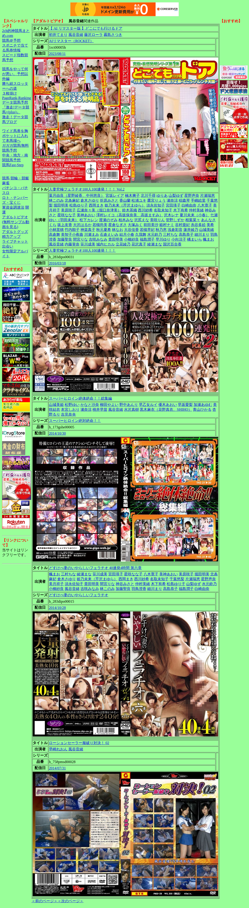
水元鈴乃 (154, 234)
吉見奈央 (68, 414)
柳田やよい (109, 405)
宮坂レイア (114, 196)
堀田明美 (61, 205)
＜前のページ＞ (44, 901)
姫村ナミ (166, 225)
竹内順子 (72, 230)
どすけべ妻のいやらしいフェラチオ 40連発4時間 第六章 (95, 568)
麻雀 (6, 183)
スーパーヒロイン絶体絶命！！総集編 (80, 398)
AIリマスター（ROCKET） (71, 41)
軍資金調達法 (13, 207)
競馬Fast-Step (12, 165)
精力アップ (11, 237)
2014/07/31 (57, 768)
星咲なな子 (66, 215)
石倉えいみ (109, 234)
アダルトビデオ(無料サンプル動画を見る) (15, 222)
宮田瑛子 (173, 205)
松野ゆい (72, 405)
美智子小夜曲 (72, 234)
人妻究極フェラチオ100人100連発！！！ (82, 250)
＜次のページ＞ (70, 901)
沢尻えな (141, 220)
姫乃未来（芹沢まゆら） (125, 205)
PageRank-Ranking (16, 98)
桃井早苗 (100, 409)
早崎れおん (58, 749)
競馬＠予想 (11, 40)
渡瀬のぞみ (108, 220)
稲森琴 (184, 200)
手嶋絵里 (198, 200)
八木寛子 (204, 205)
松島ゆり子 (78, 205)
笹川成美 (87, 244)
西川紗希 (145, 210)
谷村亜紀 (182, 225)
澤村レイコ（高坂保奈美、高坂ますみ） (129, 215)
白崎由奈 (189, 205)
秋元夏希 (103, 230)
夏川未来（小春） (194, 215)
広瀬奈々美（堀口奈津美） (99, 210)
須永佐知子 (155, 205)
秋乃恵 (161, 230)
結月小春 (126, 234)
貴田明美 (115, 239)
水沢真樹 (131, 409)
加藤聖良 (64, 239)
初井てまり (58, 35)
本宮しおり (70, 409)
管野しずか (175, 220)
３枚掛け (9, 93)
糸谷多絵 (198, 225)
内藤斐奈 (72, 244)
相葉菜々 (192, 220)
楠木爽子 (132, 196)
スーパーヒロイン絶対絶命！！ (75, 421)
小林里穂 (56, 230)
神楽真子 (87, 230)
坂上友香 (64, 225)
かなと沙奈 (89, 405)
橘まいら (194, 239)
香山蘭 (125, 200)
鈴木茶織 (129, 210)
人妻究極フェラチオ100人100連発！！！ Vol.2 (86, 189)
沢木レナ (171, 215)
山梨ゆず (176, 196)
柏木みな (125, 220)
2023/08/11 (57, 54)
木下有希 (180, 210)
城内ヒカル (105, 244)
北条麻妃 (72, 200)
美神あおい (86, 215)
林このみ (56, 200)
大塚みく (135, 225)
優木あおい (167, 405)
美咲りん (157, 220)
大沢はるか (82, 225)
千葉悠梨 (176, 579)
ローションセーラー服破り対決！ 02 (79, 743)
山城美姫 (56, 405)
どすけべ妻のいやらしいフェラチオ (78, 595)
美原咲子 (68, 210)
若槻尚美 (100, 225)
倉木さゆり (89, 200)
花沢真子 (138, 244)
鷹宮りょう (156, 200)
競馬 (6, 178)
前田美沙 (151, 225)
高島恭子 (186, 234)
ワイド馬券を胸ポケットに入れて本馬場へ (15, 136)
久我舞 (140, 234)
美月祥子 (56, 584)
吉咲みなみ (98, 239)
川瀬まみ (91, 234)
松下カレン (89, 220)
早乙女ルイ (148, 405)
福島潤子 (147, 239)
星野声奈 (191, 196)
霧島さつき (113, 35)
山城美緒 (206, 230)
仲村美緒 (196, 210)
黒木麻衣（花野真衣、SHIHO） (166, 409)
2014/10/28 (57, 608)
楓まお (208, 239)
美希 (210, 225)
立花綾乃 (123, 244)
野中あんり (128, 405)
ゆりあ (162, 196)
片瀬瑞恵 (207, 196)
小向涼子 (178, 239)
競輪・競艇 (19, 178)
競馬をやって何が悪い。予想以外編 (15, 74)
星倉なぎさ (117, 225)
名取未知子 (163, 210)
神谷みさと (125, 584)
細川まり (202, 234)
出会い (7, 246)
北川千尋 (148, 196)
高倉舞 (54, 234)
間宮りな (80, 239)
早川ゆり (163, 239)
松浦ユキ (138, 200)
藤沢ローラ (93, 35)
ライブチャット (15, 241)
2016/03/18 (57, 263)
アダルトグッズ (15, 232)
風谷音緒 (75, 35)
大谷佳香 (131, 230)
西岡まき (96, 205)
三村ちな (170, 234)
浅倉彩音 (175, 230)
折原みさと (109, 200)
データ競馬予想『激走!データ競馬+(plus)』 (15, 107)
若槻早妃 (147, 230)
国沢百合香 (172, 244)
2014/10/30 (57, 433)
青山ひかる (202, 409)
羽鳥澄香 (138, 589)
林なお (117, 230)
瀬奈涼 (172, 200)
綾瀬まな (154, 244)
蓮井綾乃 (190, 230)
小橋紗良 (131, 239)
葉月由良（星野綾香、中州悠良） (77, 196)
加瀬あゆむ (203, 405)
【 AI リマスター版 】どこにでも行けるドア (85, 28)
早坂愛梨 (185, 405)
